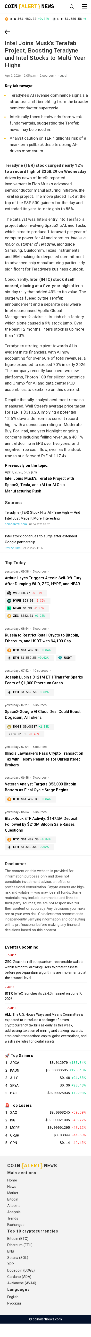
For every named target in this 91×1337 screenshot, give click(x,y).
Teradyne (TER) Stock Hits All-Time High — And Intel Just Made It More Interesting (42, 516)
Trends (12, 1232)
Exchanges (16, 1238)
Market (12, 1206)
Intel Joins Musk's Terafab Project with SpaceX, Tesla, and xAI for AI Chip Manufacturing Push (39, 485)
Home (12, 1193)
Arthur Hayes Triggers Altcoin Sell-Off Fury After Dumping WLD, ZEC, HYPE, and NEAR (43, 581)
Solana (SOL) (17, 1271)
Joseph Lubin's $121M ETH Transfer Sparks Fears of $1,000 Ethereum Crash (44, 683)
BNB (10, 1265)
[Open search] (72, 7)
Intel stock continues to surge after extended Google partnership (41, 540)
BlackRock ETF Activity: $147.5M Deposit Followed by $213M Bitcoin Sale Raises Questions (41, 829)
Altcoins (13, 1219)
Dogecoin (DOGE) (21, 1284)
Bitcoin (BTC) (17, 1252)
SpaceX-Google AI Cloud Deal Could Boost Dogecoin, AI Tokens (43, 718)
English (12, 1310)
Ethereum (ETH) (20, 1258)
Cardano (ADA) (19, 1290)
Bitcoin (12, 1213)
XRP (10, 1277)
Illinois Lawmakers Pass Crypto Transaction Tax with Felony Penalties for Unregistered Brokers (44, 764)
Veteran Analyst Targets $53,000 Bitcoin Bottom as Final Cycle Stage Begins (40, 791)
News (11, 1200)
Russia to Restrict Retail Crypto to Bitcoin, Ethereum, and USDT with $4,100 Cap (42, 640)
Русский (14, 1317)
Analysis (14, 1225)
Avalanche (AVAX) (21, 1296)
